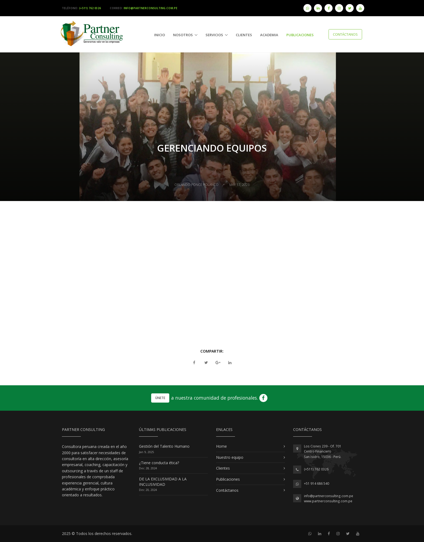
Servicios (214, 34)
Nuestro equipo (229, 457)
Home (221, 446)
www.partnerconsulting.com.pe (328, 501)
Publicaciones (228, 479)
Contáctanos (345, 34)
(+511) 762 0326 (316, 469)
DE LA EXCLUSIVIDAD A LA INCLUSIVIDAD (163, 481)
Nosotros (183, 34)
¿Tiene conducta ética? (159, 462)
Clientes (244, 34)
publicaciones (300, 34)
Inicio (159, 34)
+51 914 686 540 (316, 483)
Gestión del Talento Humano (164, 446)
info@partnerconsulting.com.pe (328, 496)
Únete (160, 398)
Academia (269, 34)
